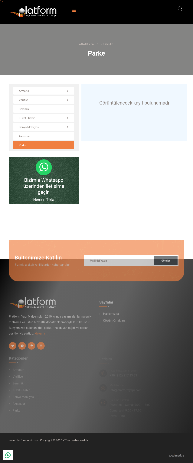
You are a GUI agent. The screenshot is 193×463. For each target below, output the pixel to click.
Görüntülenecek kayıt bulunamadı (134, 103)
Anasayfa (86, 44)
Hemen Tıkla (43, 199)
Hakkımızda (111, 315)
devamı (40, 335)
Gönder (165, 262)
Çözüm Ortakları (114, 322)
